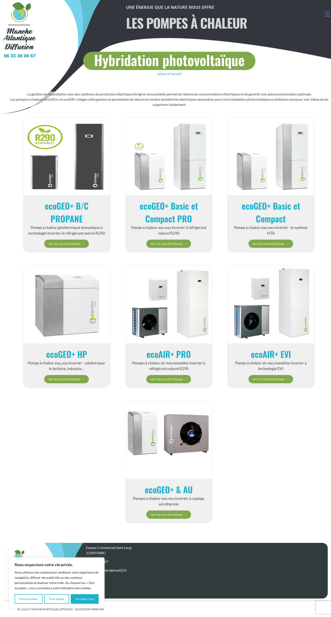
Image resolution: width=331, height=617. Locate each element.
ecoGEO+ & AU (169, 489)
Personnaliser (28, 599)
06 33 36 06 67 (18, 55)
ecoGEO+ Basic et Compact (271, 212)
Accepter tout (84, 599)
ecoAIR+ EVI (271, 354)
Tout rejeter (57, 599)
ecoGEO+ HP (66, 354)
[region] (57, 582)
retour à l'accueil (169, 74)
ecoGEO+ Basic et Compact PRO (169, 212)
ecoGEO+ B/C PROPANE (67, 212)
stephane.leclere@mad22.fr (106, 570)
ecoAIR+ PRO (169, 354)
